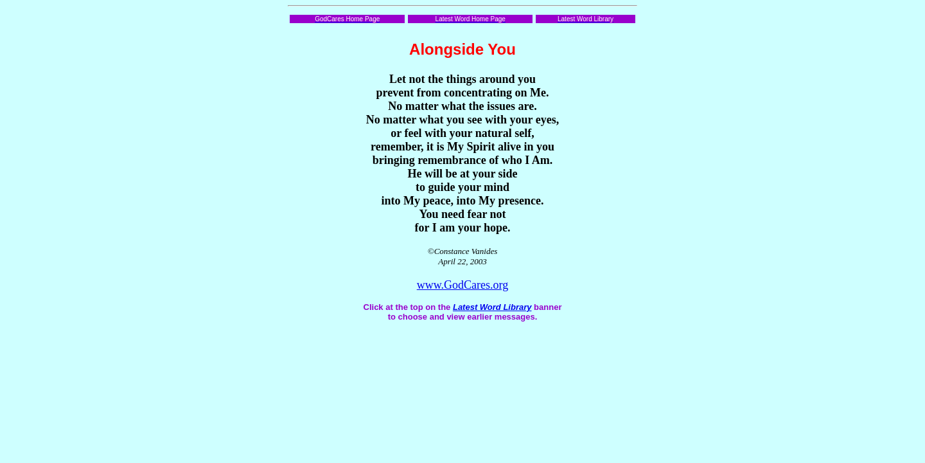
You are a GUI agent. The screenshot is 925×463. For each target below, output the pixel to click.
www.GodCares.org (462, 284)
